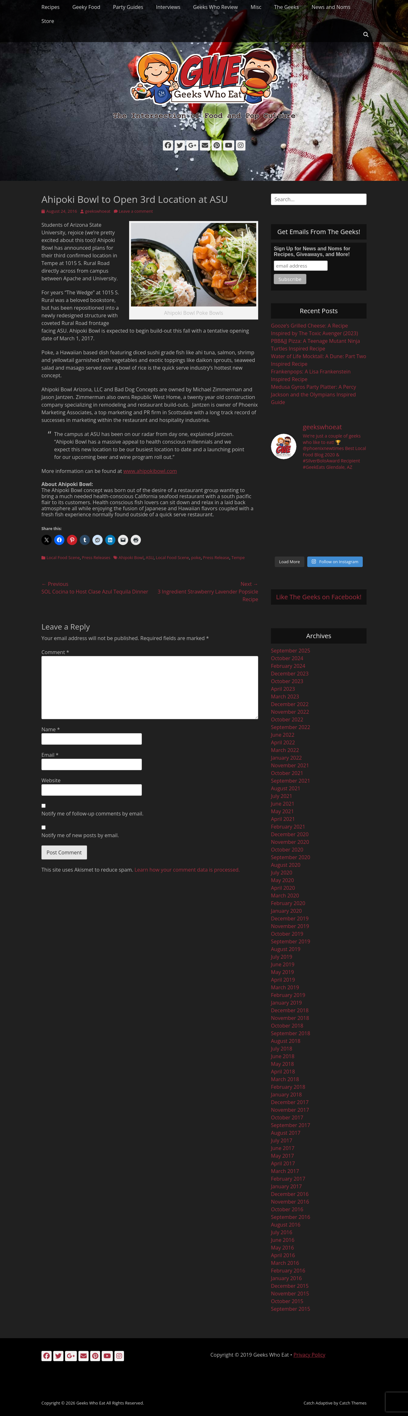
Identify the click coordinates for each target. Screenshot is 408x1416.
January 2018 (286, 1094)
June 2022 (283, 734)
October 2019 (287, 933)
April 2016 (283, 1255)
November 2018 (290, 1017)
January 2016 (286, 1278)
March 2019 (285, 987)
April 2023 (283, 688)
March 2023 (285, 696)
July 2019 (281, 956)
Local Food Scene (63, 557)
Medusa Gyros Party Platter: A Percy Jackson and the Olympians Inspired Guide (313, 394)
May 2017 (282, 1155)
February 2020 (288, 903)
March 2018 (285, 1079)
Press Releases (96, 557)
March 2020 (285, 895)
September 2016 (290, 1217)
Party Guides (128, 7)
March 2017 (285, 1171)
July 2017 (281, 1140)
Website (51, 780)
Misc (256, 7)
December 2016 (290, 1194)
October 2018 (287, 1025)
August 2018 (286, 1040)
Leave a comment (136, 211)
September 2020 (290, 857)
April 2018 (283, 1071)
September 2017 (290, 1125)
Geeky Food (86, 7)
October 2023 (287, 681)
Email (50, 754)
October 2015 (287, 1301)
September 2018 (290, 1033)
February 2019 (288, 995)
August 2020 (286, 864)
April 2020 (283, 887)
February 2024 (288, 665)
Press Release (216, 557)
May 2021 (282, 811)
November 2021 (290, 765)
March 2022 (285, 750)
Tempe (238, 557)
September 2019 (290, 941)
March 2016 (285, 1262)
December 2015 (290, 1285)
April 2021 (283, 818)
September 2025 (290, 650)
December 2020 (290, 834)
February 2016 (288, 1270)
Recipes (50, 7)
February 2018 (288, 1086)
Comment (55, 652)
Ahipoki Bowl (131, 557)
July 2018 (281, 1048)
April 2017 (283, 1163)
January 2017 (286, 1186)
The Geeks (286, 7)
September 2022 (290, 727)
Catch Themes (353, 1403)
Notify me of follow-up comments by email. (92, 813)
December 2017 (290, 1102)
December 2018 (290, 1010)
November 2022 (290, 711)
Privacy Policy (309, 1354)
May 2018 (282, 1063)
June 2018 (283, 1056)
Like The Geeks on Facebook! (318, 597)
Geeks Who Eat (90, 1403)
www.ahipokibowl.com (150, 471)
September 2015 (290, 1308)
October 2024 (287, 658)
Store (47, 21)
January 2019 (286, 1002)
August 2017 (286, 1132)
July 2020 (281, 872)
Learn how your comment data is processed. (187, 869)
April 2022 (283, 742)
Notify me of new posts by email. (80, 835)
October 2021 (287, 773)
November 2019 (290, 926)
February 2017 (288, 1178)
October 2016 (287, 1209)
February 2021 (288, 826)
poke (196, 557)
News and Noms (330, 7)
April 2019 (283, 979)
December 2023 (290, 673)
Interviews (168, 7)
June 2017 (283, 1148)
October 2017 (287, 1117)
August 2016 (286, 1224)
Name (50, 729)
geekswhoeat (98, 211)
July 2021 (281, 796)
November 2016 (290, 1201)
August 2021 (286, 788)
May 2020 (282, 880)
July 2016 (281, 1232)
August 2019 (286, 949)
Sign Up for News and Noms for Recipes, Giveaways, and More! (312, 251)
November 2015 (290, 1293)
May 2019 (282, 972)
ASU (150, 557)
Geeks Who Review (215, 7)
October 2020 (287, 849)
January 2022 (286, 757)
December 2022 (290, 704)
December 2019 (290, 918)
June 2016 (283, 1239)
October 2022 (287, 719)
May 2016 (282, 1247)
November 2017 (290, 1109)
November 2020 (290, 841)
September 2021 (290, 780)
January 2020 (286, 910)
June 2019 (283, 964)
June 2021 (283, 803)
